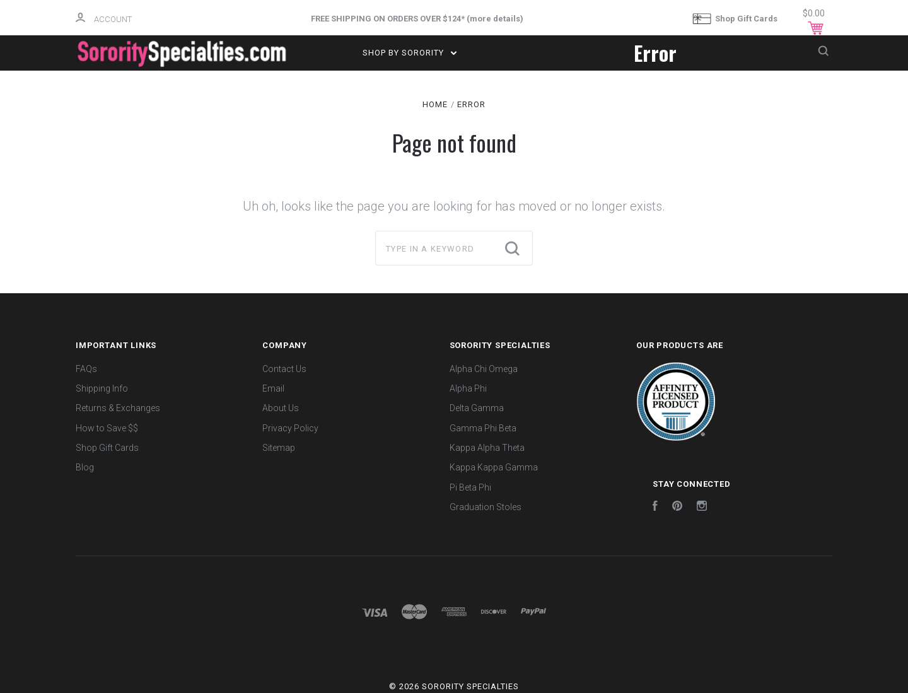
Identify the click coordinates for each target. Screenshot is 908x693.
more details (495, 18)
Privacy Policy (290, 428)
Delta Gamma (477, 408)
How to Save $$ (107, 428)
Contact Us (284, 369)
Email (273, 388)
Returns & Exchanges (118, 408)
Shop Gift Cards (734, 19)
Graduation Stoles (485, 507)
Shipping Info (102, 388)
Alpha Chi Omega (484, 369)
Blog (85, 467)
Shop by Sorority (410, 52)
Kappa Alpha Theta (487, 448)
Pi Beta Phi (470, 487)
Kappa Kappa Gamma (494, 467)
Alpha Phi (468, 388)
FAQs (86, 369)
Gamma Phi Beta (483, 428)
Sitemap (278, 448)
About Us (280, 408)
